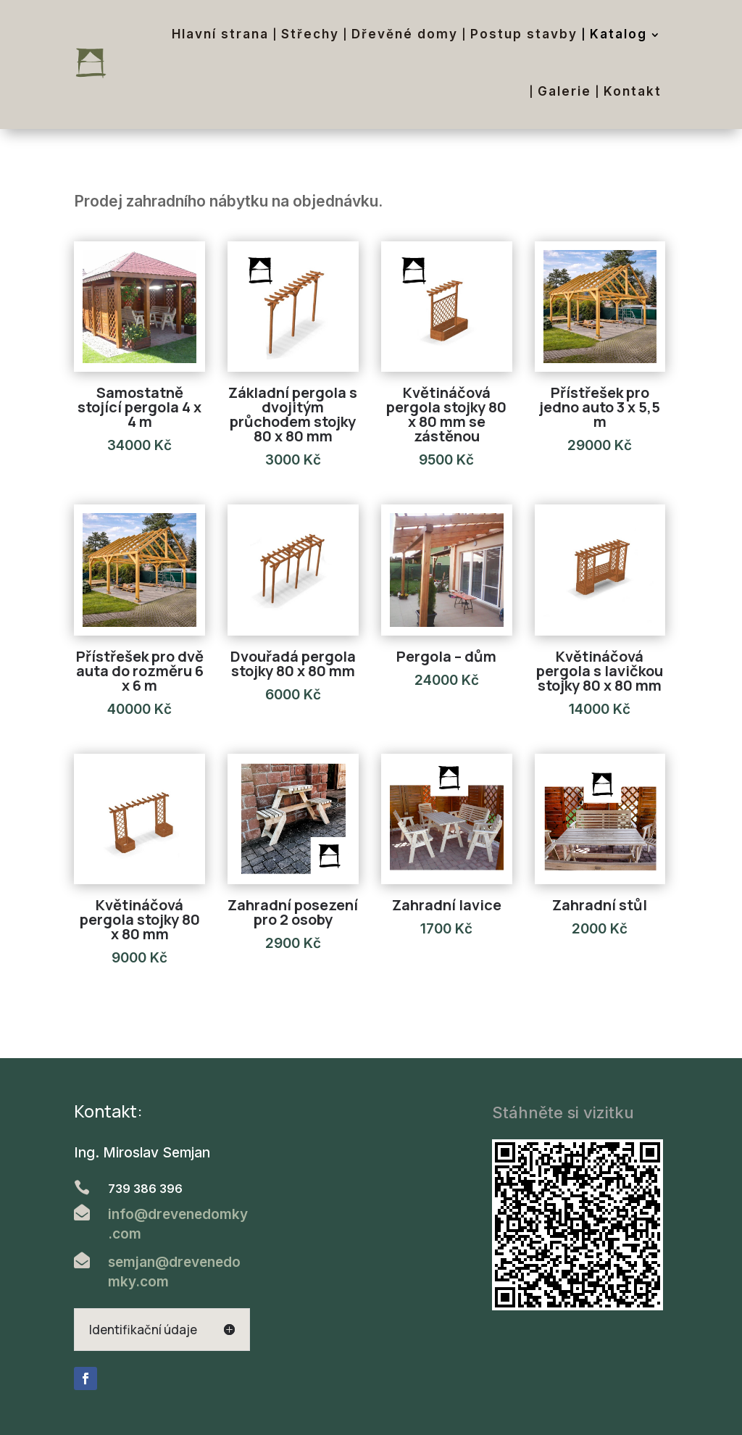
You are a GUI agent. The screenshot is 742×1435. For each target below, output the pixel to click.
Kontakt (633, 91)
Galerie (564, 91)
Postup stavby (524, 34)
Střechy (310, 34)
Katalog (618, 34)
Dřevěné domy (404, 34)
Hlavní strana (220, 34)
